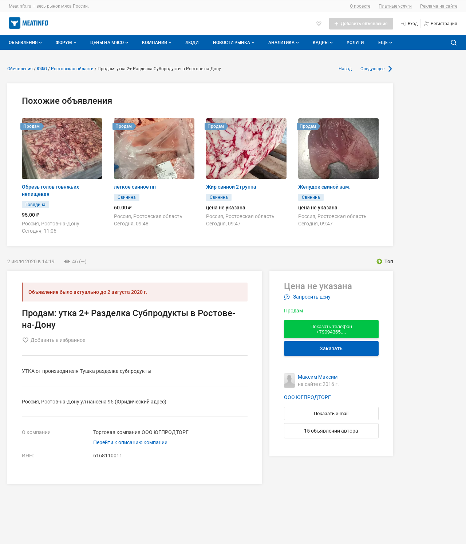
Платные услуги (395, 6)
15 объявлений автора (331, 431)
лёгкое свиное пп (135, 187)
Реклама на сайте (438, 6)
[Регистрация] (440, 24)
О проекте (360, 6)
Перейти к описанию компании (130, 442)
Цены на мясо (110, 43)
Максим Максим (317, 377)
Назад (345, 68)
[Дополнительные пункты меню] (385, 42)
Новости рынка (234, 43)
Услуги (355, 42)
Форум (67, 43)
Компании (157, 43)
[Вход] (409, 24)
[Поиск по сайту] (453, 42)
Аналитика (284, 43)
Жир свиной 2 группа (231, 187)
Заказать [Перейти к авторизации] (331, 348)
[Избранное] (319, 24)
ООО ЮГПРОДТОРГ (307, 397)
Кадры (323, 43)
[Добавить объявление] (361, 23)
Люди (191, 42)
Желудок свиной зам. (324, 187)
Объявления (26, 43)
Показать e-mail (331, 413)
